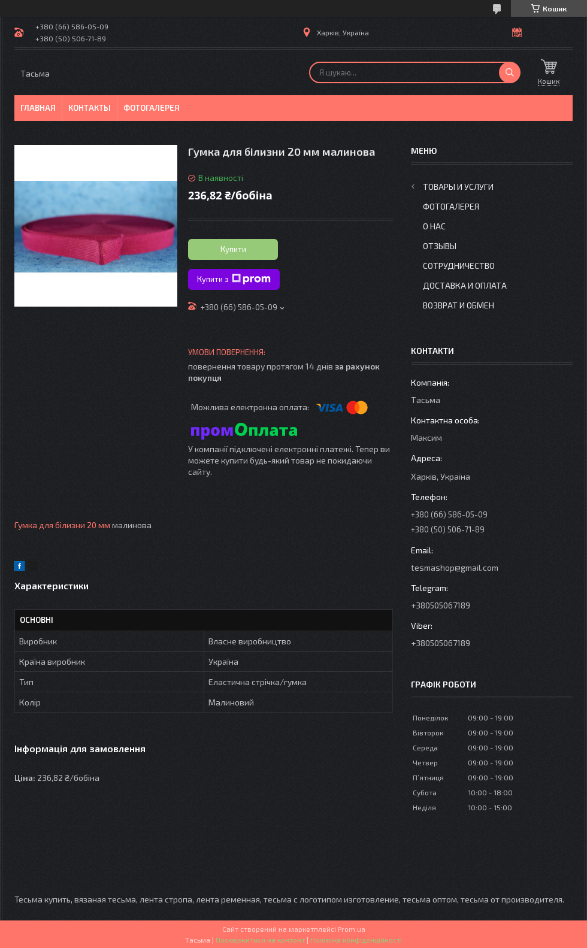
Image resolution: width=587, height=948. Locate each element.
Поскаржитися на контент (260, 939)
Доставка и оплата (465, 285)
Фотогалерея (151, 108)
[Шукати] (510, 72)
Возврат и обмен (458, 305)
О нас (434, 226)
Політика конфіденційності (356, 939)
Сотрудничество (459, 266)
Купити (233, 249)
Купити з (234, 279)
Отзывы (439, 246)
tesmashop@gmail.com (454, 567)
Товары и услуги (458, 186)
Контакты (89, 108)
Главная (38, 108)
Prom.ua (351, 929)
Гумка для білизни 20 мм (62, 525)
